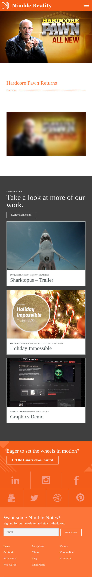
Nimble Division (27, 5)
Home (7, 546)
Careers (64, 546)
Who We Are (10, 564)
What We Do (10, 558)
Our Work (8, 552)
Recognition (38, 546)
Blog (34, 558)
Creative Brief (67, 552)
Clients (35, 552)
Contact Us (65, 558)
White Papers (38, 564)
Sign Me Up (71, 532)
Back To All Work (21, 215)
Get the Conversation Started (32, 460)
